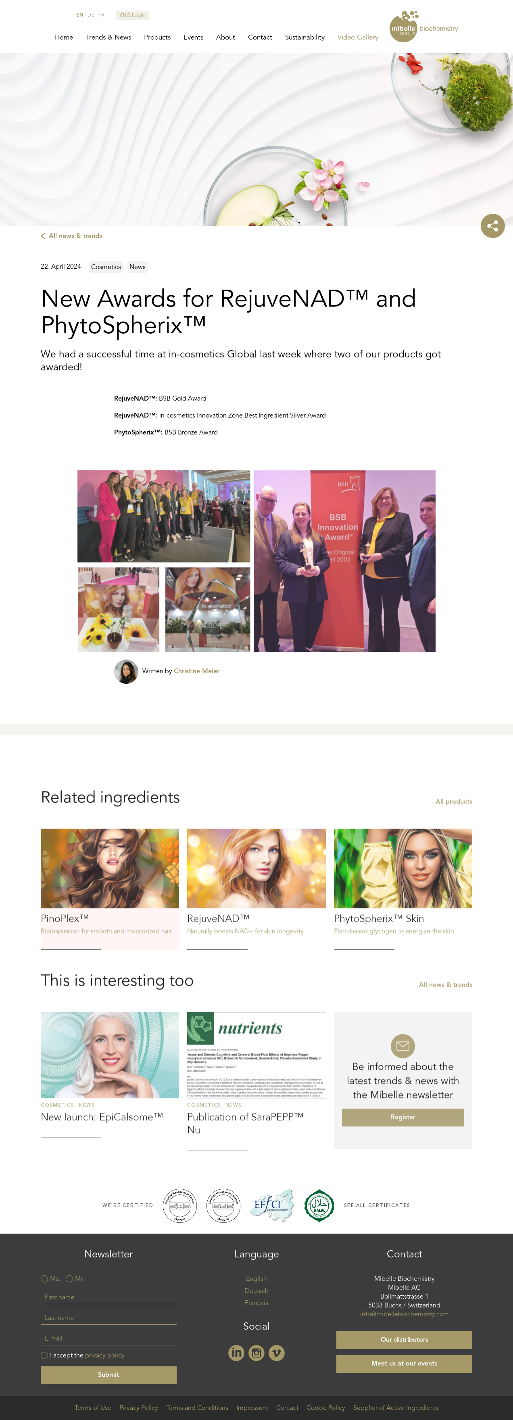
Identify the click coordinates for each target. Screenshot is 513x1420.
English (256, 1279)
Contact (260, 37)
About (225, 37)
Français (256, 1303)
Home (64, 37)
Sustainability (305, 37)
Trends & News (108, 37)
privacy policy (105, 1356)
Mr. (79, 1279)
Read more (110, 933)
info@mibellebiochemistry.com (404, 1314)
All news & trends (75, 236)
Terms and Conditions (197, 1408)
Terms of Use (93, 1408)
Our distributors (404, 1340)
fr (101, 15)
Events (193, 37)
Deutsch (257, 1291)
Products (157, 37)
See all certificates (377, 1205)
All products (454, 847)
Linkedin (236, 1353)
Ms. (55, 1279)
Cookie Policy (326, 1408)
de (91, 15)
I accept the (87, 1356)
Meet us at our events (404, 1364)
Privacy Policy (138, 1408)
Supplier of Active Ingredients (396, 1408)
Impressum (252, 1408)
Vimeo (277, 1353)
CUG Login (132, 15)
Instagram (256, 1353)
